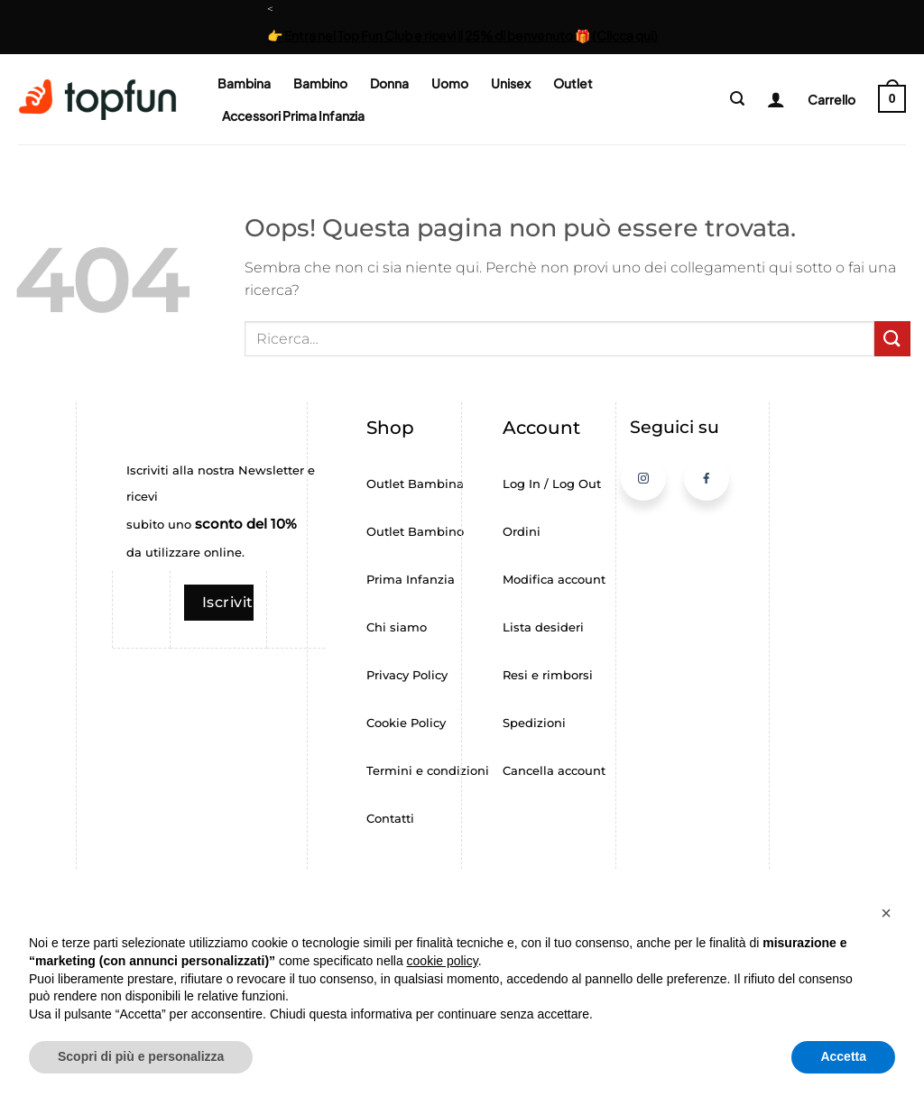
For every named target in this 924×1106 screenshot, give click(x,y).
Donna (389, 83)
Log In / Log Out (552, 484)
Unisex (511, 83)
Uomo (449, 83)
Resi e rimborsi (548, 675)
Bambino (320, 83)
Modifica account (554, 579)
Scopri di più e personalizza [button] (141, 1056)
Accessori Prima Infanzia (293, 115)
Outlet (573, 83)
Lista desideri (543, 627)
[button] (737, 98)
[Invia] (892, 338)
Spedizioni (534, 723)
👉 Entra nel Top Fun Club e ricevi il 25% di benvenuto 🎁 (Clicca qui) (462, 35)
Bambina (244, 83)
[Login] (769, 99)
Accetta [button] (843, 1056)
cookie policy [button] (442, 961)
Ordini (522, 532)
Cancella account (554, 771)
